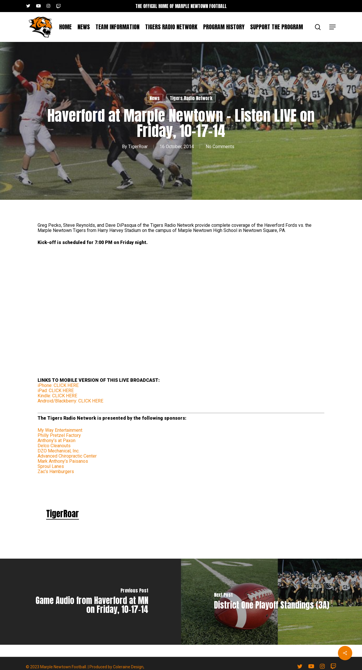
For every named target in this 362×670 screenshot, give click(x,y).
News (154, 98)
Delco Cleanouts (54, 445)
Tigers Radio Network (191, 98)
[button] (332, 27)
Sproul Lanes (51, 466)
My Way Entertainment (60, 430)
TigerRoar (138, 146)
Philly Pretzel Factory (59, 435)
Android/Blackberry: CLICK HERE (70, 401)
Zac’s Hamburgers (56, 471)
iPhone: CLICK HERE (58, 385)
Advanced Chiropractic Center (67, 456)
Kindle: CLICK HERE (57, 395)
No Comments (220, 146)
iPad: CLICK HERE (56, 390)
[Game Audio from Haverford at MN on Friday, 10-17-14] (90, 602)
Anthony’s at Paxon (56, 440)
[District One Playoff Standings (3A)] (271, 602)
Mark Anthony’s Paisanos (63, 461)
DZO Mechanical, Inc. (58, 451)
